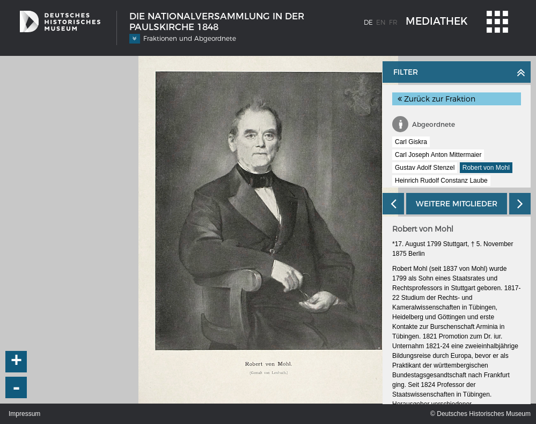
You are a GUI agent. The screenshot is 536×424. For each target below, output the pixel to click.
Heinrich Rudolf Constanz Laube (441, 180)
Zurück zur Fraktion (436, 99)
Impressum (24, 414)
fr (393, 22)
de (368, 22)
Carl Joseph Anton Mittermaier (438, 155)
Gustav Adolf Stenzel (424, 167)
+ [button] (17, 361)
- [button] (17, 387)
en (381, 22)
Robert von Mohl (486, 167)
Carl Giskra (411, 142)
